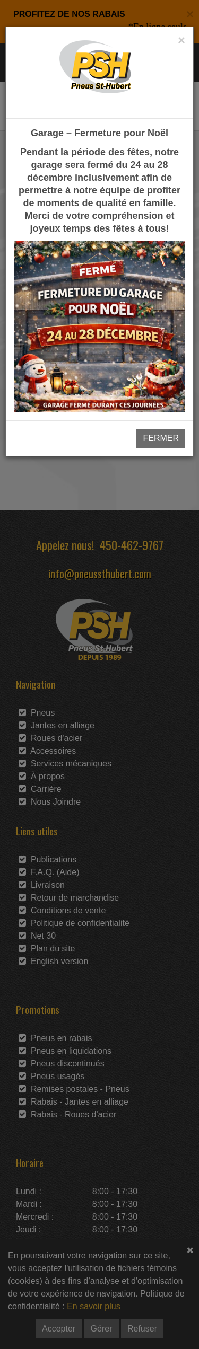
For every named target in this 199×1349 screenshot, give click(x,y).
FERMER (161, 438)
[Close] (181, 40)
